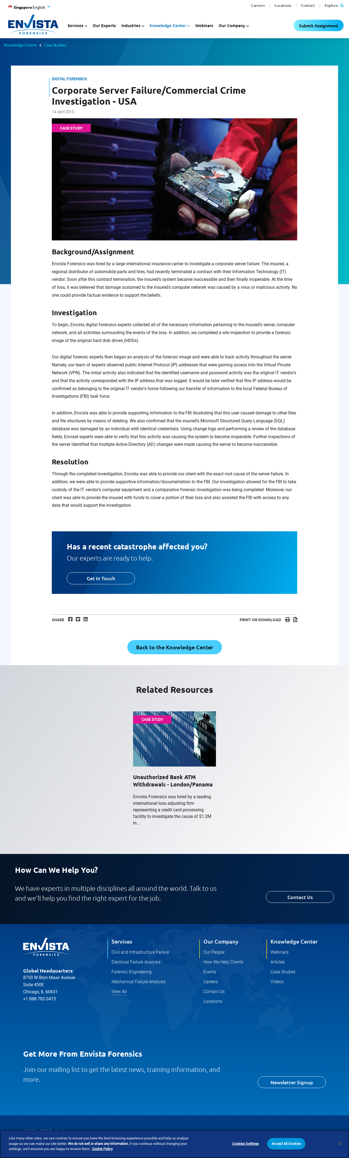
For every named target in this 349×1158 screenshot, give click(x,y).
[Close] (340, 1144)
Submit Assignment (318, 25)
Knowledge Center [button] (168, 25)
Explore (334, 5)
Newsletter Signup (291, 1082)
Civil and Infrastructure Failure (140, 952)
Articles (277, 962)
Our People (213, 952)
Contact (308, 5)
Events (209, 971)
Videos (277, 981)
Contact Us (300, 897)
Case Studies (55, 44)
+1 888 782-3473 (39, 998)
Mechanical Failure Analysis (139, 981)
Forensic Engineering (132, 971)
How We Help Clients (223, 962)
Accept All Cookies (286, 1144)
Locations (283, 5)
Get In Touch (101, 578)
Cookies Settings (245, 1144)
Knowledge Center (294, 941)
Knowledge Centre (20, 44)
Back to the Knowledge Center (174, 647)
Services (122, 941)
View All (119, 991)
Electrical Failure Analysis (136, 962)
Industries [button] (130, 25)
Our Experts (104, 25)
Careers (258, 5)
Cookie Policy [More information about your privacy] (102, 1149)
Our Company (220, 941)
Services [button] (75, 25)
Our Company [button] (232, 25)
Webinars (204, 25)
